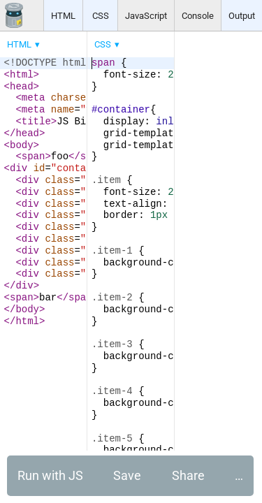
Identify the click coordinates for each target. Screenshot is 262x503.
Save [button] (127, 475)
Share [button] (188, 475)
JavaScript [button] (146, 15)
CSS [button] (100, 15)
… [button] (239, 475)
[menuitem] (24, 44)
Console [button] (198, 15)
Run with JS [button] (50, 475)
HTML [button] (63, 15)
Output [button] (241, 15)
